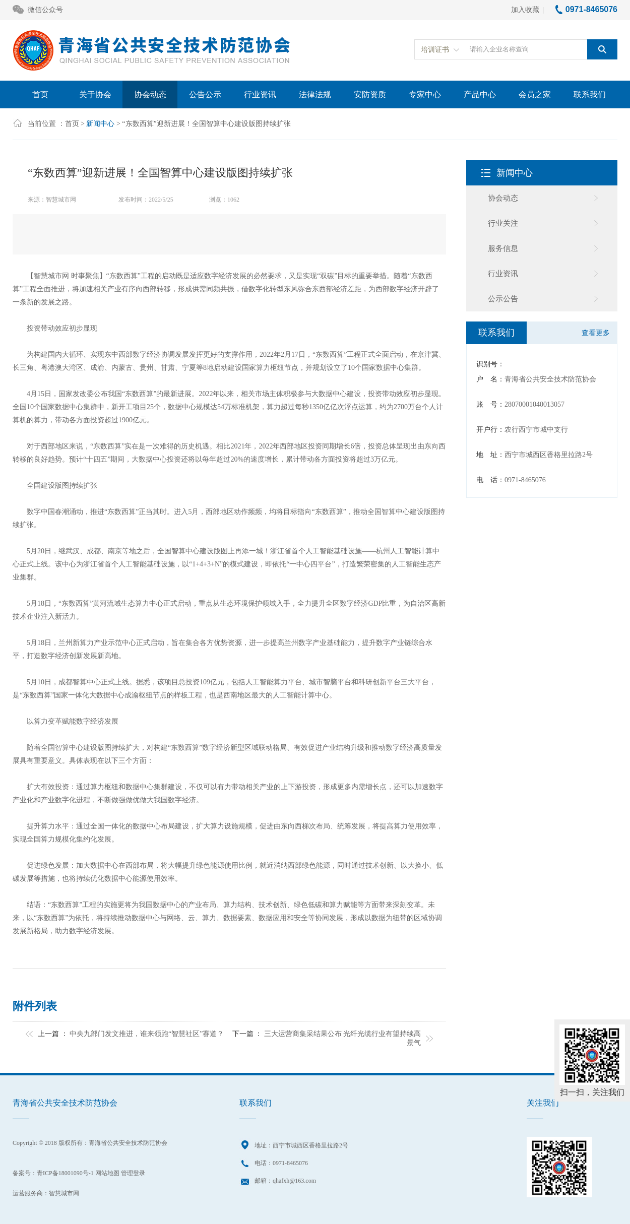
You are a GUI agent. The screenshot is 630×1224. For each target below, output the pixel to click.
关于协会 (95, 94)
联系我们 (590, 94)
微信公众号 (38, 10)
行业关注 (503, 223)
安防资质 (370, 94)
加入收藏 (525, 10)
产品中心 (480, 94)
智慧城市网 (64, 1193)
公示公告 (503, 299)
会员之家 (535, 94)
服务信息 (503, 248)
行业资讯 (260, 94)
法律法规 (315, 94)
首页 (40, 94)
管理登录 (133, 1173)
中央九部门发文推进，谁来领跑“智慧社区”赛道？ (147, 1034)
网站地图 (107, 1173)
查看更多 (596, 333)
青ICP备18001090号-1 (65, 1173)
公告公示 (205, 94)
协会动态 (150, 94)
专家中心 (425, 94)
